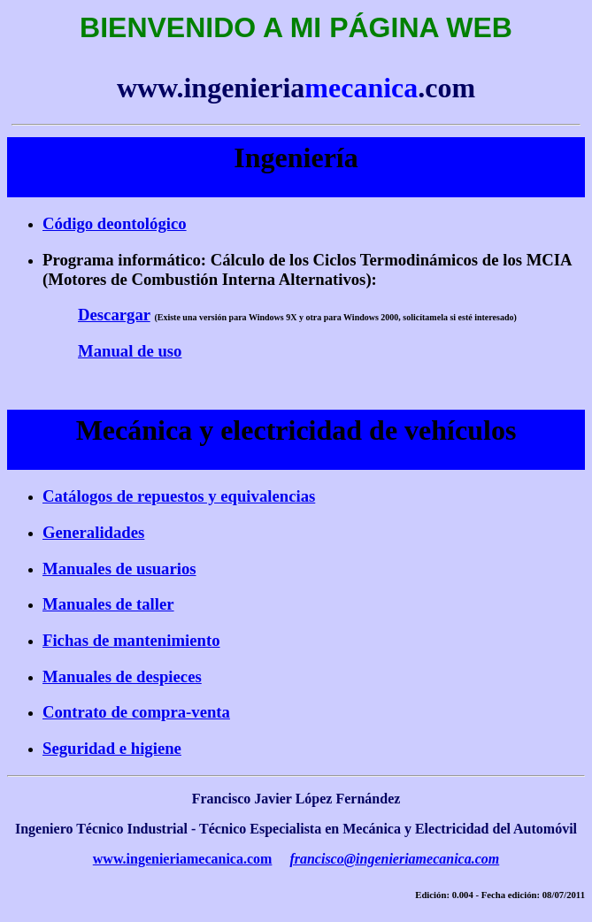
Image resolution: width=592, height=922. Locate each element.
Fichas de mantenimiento (131, 640)
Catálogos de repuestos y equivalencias (178, 496)
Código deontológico (114, 223)
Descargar (114, 314)
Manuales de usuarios (119, 568)
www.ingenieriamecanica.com (183, 858)
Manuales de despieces (122, 676)
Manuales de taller (108, 604)
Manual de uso (129, 351)
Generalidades (93, 532)
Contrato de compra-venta (136, 712)
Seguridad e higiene (111, 748)
